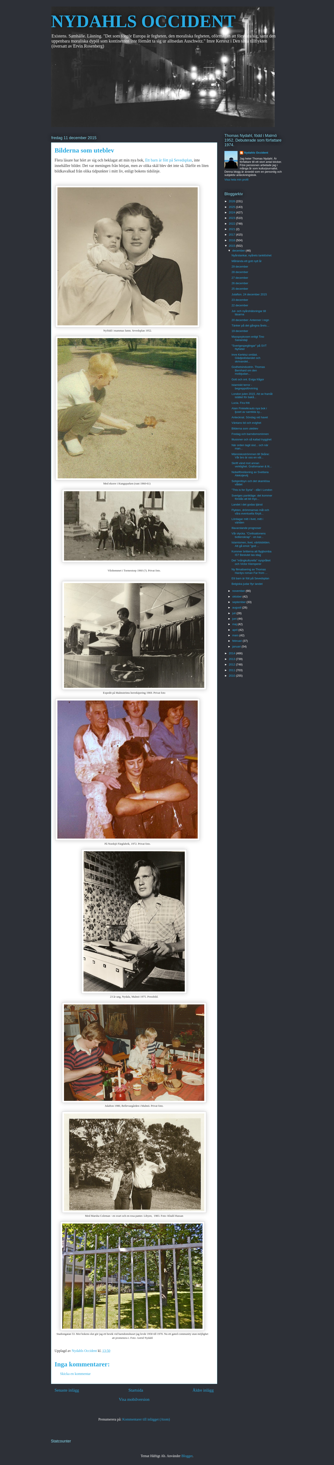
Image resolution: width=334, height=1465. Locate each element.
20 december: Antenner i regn (250, 320)
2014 (232, 653)
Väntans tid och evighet (246, 422)
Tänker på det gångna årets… (250, 325)
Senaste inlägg (67, 1390)
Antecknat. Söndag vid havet (249, 417)
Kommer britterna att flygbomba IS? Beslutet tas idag (251, 553)
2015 (232, 245)
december (239, 250)
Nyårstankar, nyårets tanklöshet (251, 255)
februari (237, 640)
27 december (239, 277)
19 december (239, 331)
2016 (232, 240)
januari (237, 646)
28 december (239, 272)
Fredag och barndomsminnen (250, 434)
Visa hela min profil (236, 179)
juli (234, 613)
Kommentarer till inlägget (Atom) (146, 1419)
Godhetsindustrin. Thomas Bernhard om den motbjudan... (248, 370)
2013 (232, 659)
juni (235, 618)
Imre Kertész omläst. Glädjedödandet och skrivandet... (245, 358)
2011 (232, 670)
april (235, 629)
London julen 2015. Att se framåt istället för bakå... (251, 395)
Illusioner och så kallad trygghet (251, 439)
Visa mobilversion (134, 1399)
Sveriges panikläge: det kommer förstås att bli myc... (251, 497)
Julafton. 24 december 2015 (249, 294)
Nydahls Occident (256, 152)
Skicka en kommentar (75, 1374)
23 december (239, 300)
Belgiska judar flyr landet (247, 583)
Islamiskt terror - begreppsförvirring (244, 386)
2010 (232, 675)
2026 (232, 201)
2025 (232, 207)
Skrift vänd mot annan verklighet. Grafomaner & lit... (251, 464)
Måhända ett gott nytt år (246, 261)
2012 (232, 664)
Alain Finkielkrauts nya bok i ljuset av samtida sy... (249, 410)
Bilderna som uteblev (244, 428)
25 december (239, 288)
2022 (232, 223)
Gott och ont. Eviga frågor (247, 379)
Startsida (135, 1390)
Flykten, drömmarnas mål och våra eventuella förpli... (250, 511)
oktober (237, 596)
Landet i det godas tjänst (247, 504)
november (239, 590)
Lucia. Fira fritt (240, 402)
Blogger (187, 1456)
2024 (232, 212)
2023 (232, 218)
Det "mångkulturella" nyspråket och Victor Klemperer (250, 562)
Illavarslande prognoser (246, 528)
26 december (239, 283)
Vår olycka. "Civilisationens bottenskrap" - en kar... (248, 535)
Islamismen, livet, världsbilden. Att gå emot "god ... (250, 544)
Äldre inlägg (203, 1390)
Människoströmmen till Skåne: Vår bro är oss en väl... (250, 455)
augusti (237, 607)
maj (235, 624)
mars (236, 635)
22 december (239, 305)
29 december (239, 266)
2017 (232, 234)
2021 (232, 229)
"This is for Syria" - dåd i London (251, 489)
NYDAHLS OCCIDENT (143, 21)
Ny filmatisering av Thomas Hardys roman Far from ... (249, 571)
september (239, 602)
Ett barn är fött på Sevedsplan (168, 160)
